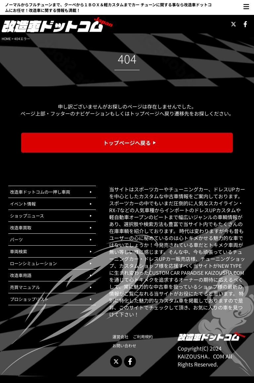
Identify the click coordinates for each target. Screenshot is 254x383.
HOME (6, 38)
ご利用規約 (143, 336)
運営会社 (120, 336)
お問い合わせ (124, 345)
